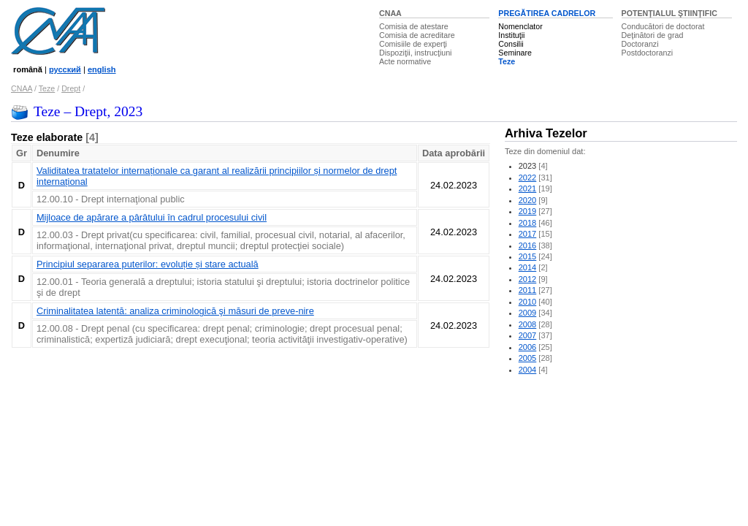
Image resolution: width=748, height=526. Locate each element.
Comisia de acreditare (417, 35)
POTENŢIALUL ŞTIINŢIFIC (669, 13)
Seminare (515, 52)
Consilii (510, 43)
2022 (528, 177)
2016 (528, 245)
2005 (528, 358)
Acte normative (405, 61)
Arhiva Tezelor (546, 133)
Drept (70, 88)
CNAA (390, 13)
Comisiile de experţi (413, 43)
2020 (528, 200)
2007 (528, 335)
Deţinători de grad (653, 35)
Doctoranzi (640, 43)
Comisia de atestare (414, 26)
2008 (528, 324)
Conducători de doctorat (663, 26)
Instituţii (511, 35)
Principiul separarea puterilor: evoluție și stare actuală (148, 264)
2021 (528, 188)
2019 (528, 211)
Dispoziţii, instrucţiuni (415, 52)
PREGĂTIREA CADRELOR (546, 13)
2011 (528, 290)
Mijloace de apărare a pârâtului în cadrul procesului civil (152, 217)
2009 (528, 312)
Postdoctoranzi (647, 52)
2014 (528, 267)
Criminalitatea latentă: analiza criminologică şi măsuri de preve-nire (175, 310)
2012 (528, 279)
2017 (528, 233)
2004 (528, 369)
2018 (528, 222)
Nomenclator (520, 26)
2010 (528, 301)
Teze (506, 61)
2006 (528, 347)
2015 (528, 256)
